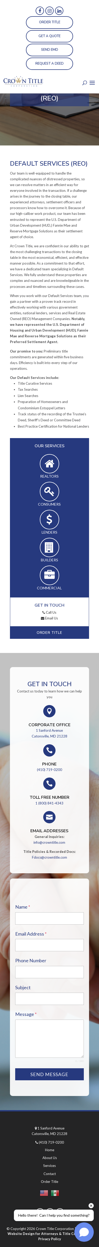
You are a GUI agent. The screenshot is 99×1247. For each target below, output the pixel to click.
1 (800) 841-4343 (49, 803)
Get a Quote (49, 36)
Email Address (31, 934)
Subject (23, 987)
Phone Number (30, 961)
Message (26, 1014)
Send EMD (49, 49)
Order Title (49, 22)
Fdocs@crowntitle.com (49, 857)
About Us (49, 1158)
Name (22, 907)
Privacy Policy (49, 1239)
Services (49, 1166)
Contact (49, 1174)
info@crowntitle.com (49, 843)
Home (49, 1150)
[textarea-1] (49, 1039)
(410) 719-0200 (49, 770)
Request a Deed (49, 63)
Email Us (49, 618)
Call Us (49, 612)
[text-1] (49, 999)
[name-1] (49, 919)
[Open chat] (84, 1232)
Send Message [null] (49, 1074)
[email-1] (49, 945)
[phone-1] (49, 972)
